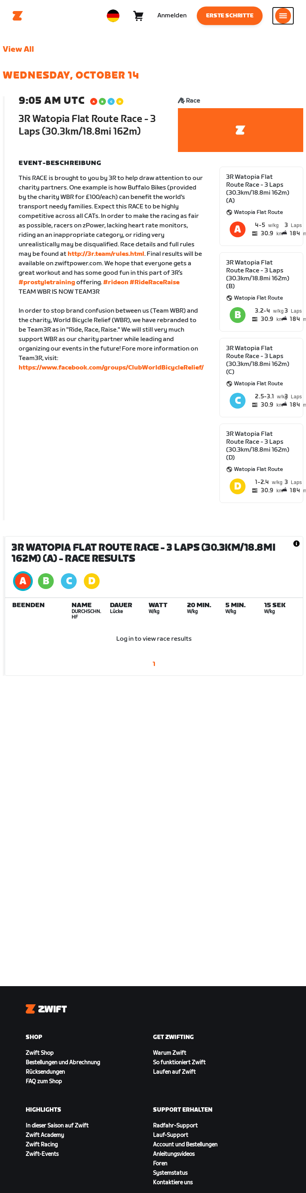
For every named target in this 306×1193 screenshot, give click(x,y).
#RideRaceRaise (154, 282)
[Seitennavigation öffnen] (283, 16)
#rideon (115, 282)
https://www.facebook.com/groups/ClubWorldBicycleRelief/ (111, 367)
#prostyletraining (47, 282)
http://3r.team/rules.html (106, 254)
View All (18, 49)
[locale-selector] (113, 15)
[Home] (17, 15)
